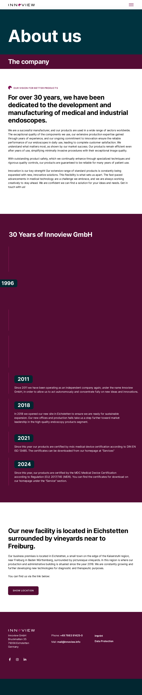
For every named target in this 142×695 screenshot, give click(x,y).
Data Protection (104, 641)
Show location (23, 590)
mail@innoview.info (68, 641)
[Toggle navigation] (131, 5)
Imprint (99, 635)
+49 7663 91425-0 (71, 635)
